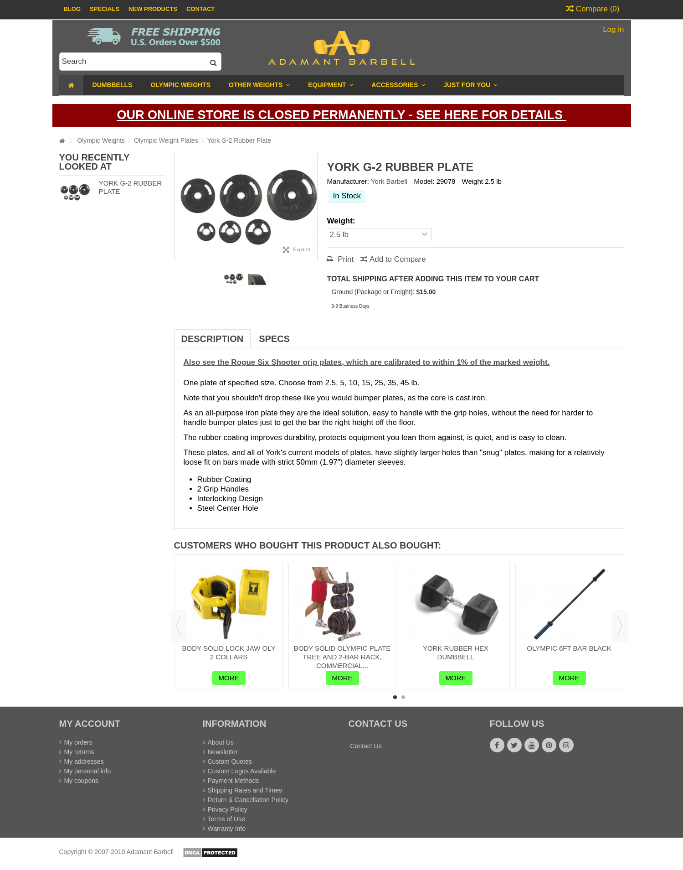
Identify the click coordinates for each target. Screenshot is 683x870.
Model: (424, 181)
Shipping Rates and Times (245, 790)
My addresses (84, 761)
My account (89, 724)
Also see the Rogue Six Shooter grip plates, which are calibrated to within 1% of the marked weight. (367, 362)
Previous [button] (178, 626)
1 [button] (395, 697)
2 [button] (403, 697)
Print (344, 259)
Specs (274, 339)
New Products (152, 8)
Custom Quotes (230, 761)
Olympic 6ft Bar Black (569, 648)
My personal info (87, 771)
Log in (612, 29)
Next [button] (619, 626)
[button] (470, 85)
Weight (472, 181)
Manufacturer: (348, 181)
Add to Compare (398, 259)
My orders (78, 742)
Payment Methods (233, 780)
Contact (200, 8)
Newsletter (223, 752)
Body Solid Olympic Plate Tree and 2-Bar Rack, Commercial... (342, 656)
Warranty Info (227, 828)
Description (212, 339)
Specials (104, 8)
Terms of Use (226, 819)
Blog (72, 8)
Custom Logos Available (242, 771)
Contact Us (366, 746)
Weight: (342, 221)
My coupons (81, 780)
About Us (221, 742)
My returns (79, 752)
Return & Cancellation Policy (248, 799)
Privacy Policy (227, 809)
